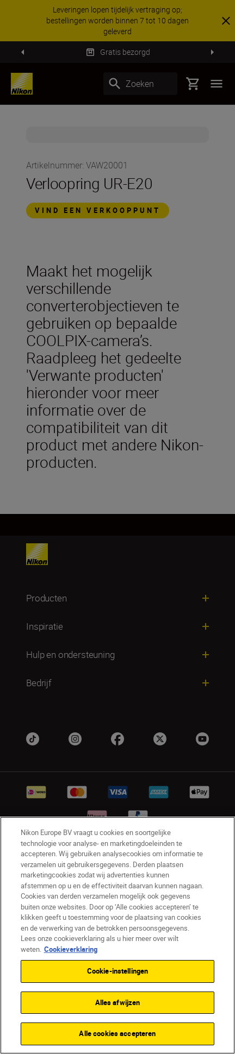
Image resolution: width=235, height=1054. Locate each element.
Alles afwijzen (117, 1002)
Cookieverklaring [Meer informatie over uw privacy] (70, 949)
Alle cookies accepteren (117, 1033)
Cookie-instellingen (117, 971)
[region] (117, 935)
